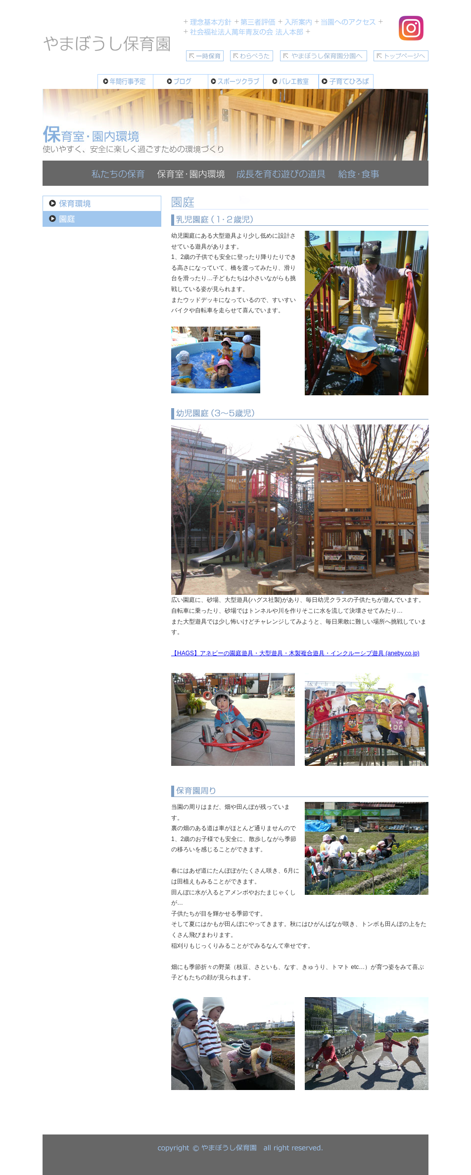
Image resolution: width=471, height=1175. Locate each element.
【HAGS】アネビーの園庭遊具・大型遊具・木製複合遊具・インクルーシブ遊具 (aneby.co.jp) (295, 653)
